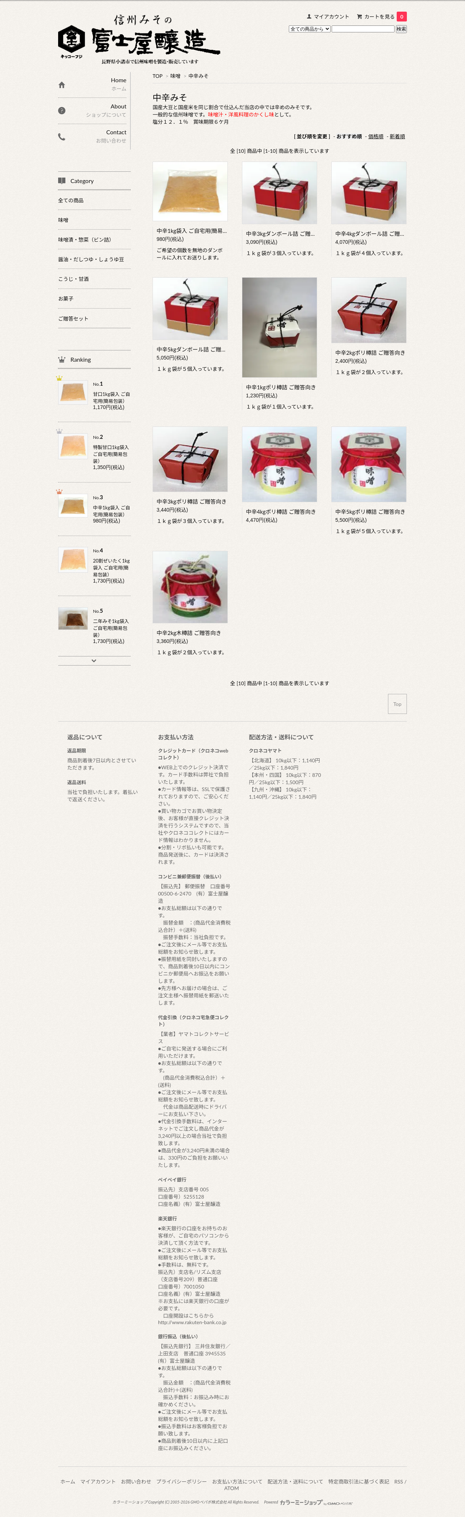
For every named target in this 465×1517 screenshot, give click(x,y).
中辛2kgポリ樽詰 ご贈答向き (370, 352)
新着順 (397, 136)
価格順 (376, 136)
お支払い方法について (237, 1481)
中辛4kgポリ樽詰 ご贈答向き (281, 511)
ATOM (231, 1488)
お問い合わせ (136, 1481)
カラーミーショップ (129, 1502)
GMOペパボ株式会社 (208, 1502)
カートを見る (385, 16)
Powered (308, 1502)
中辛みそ (199, 76)
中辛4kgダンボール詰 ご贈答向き (375, 233)
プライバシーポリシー (181, 1481)
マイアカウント (331, 16)
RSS (398, 1481)
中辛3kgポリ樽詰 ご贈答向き (192, 501)
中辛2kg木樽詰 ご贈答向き (189, 633)
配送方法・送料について (296, 1481)
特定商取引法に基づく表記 (358, 1481)
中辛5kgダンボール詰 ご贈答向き (197, 349)
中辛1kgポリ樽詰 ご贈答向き (281, 387)
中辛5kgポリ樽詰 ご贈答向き (370, 511)
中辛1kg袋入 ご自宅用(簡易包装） (198, 230)
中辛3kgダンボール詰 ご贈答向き (286, 233)
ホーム (68, 1481)
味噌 (175, 76)
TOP (157, 76)
